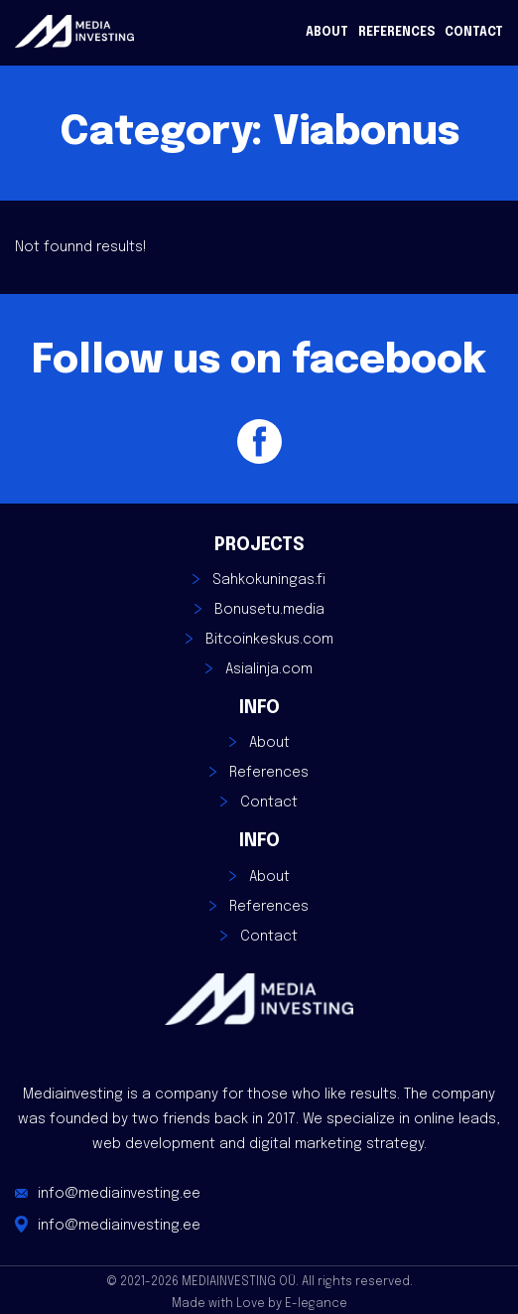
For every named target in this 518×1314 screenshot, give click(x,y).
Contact (474, 33)
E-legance (316, 1304)
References (396, 33)
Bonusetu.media (269, 610)
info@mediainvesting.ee (119, 1194)
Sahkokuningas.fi (268, 580)
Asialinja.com (269, 669)
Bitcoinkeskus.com (269, 640)
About (327, 33)
